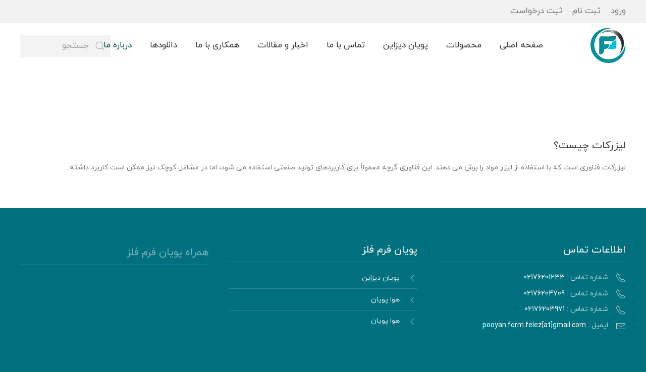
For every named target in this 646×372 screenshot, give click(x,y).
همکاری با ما (217, 45)
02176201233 (544, 277)
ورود (618, 11)
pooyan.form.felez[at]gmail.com (534, 325)
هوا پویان (385, 301)
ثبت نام (586, 11)
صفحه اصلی (521, 45)
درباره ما (117, 45)
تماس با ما (346, 45)
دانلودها (163, 45)
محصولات (463, 45)
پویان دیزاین (405, 45)
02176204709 (544, 293)
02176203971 (544, 309)
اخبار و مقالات (282, 45)
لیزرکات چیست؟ (590, 146)
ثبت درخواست (536, 11)
